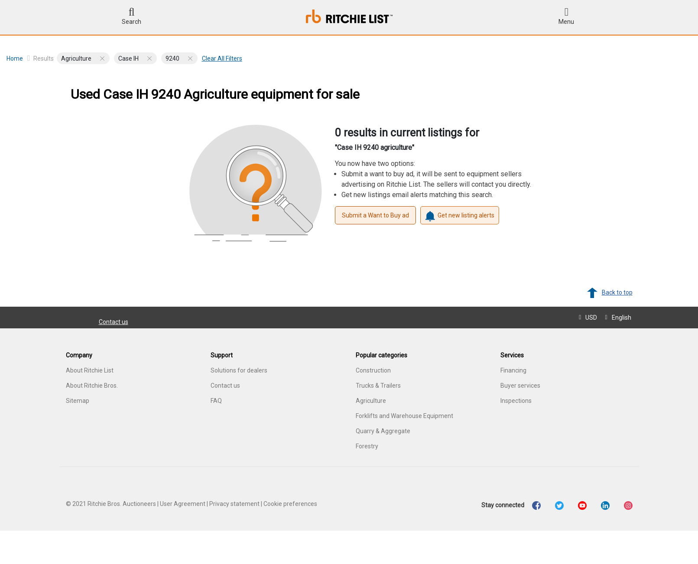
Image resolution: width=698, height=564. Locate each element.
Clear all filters (222, 58)
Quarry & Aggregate (383, 431)
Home (18, 58)
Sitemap (77, 400)
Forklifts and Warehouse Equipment (404, 415)
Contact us (113, 321)
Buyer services (520, 385)
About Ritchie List (90, 370)
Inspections (516, 400)
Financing (513, 370)
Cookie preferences (290, 503)
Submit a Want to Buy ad (375, 215)
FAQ (216, 400)
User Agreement (182, 503)
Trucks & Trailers (378, 385)
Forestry (367, 446)
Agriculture (371, 400)
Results (43, 58)
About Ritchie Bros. (92, 385)
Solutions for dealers (239, 370)
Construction (373, 370)
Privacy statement (234, 503)
